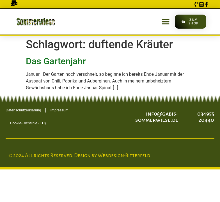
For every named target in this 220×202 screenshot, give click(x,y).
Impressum (59, 110)
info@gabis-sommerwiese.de (156, 117)
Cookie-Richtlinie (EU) (28, 123)
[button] (165, 21)
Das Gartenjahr (56, 61)
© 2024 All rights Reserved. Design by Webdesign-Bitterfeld (79, 155)
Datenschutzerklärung (23, 110)
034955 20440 (205, 117)
